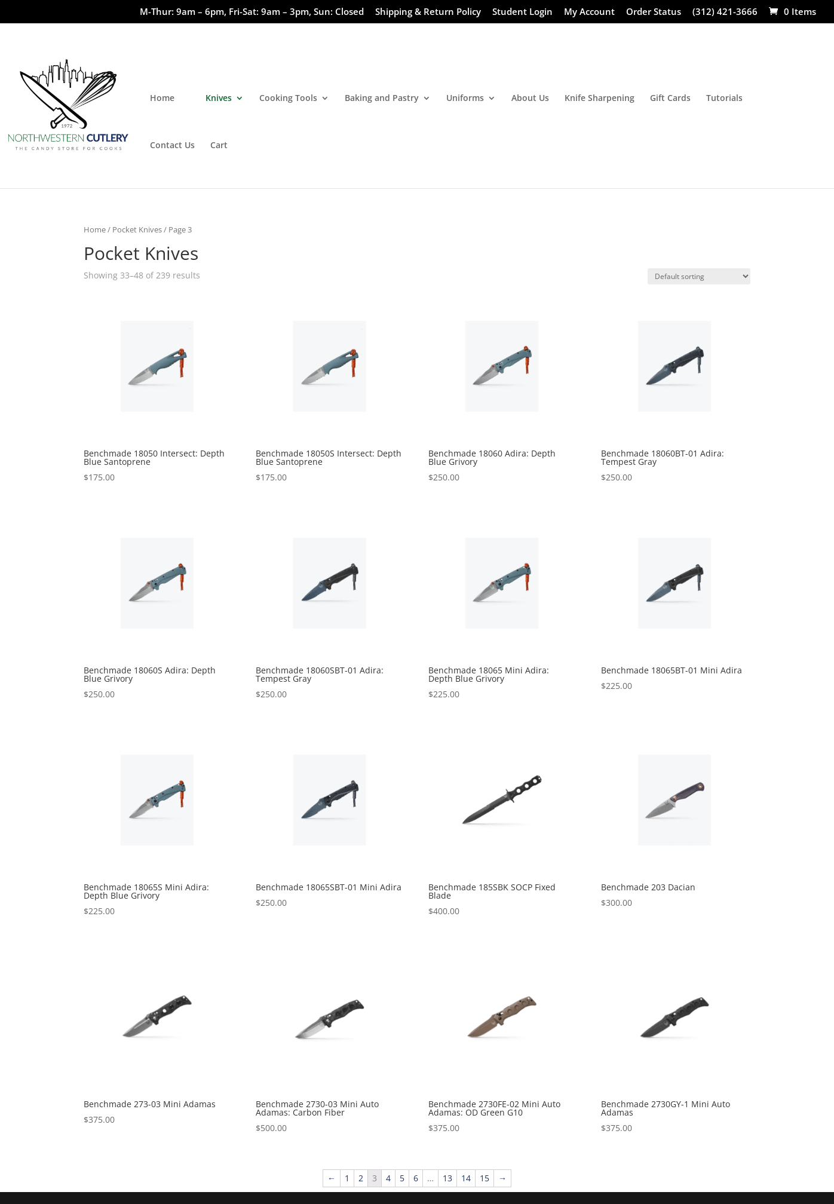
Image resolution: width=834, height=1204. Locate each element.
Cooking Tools (288, 98)
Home (162, 98)
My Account (589, 12)
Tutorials (724, 98)
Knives (219, 98)
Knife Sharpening (599, 98)
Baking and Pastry (382, 98)
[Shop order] (699, 276)
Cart (219, 146)
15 (484, 1178)
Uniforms (465, 98)
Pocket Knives (137, 229)
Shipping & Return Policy (428, 12)
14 (466, 1178)
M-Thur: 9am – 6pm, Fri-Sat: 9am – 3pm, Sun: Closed (252, 12)
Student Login (522, 12)
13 (447, 1178)
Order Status (653, 12)
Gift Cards (670, 98)
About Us (530, 98)
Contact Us (172, 146)
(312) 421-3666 (725, 12)
